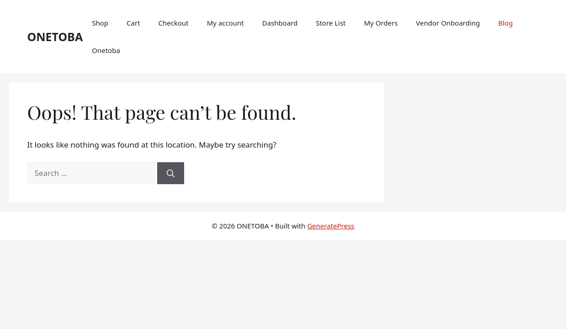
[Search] (170, 173)
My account (225, 22)
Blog (505, 22)
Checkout (174, 22)
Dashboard (280, 22)
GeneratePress (330, 225)
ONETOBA (55, 36)
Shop (100, 22)
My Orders (381, 22)
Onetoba (106, 50)
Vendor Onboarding (448, 22)
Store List (330, 22)
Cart (133, 22)
